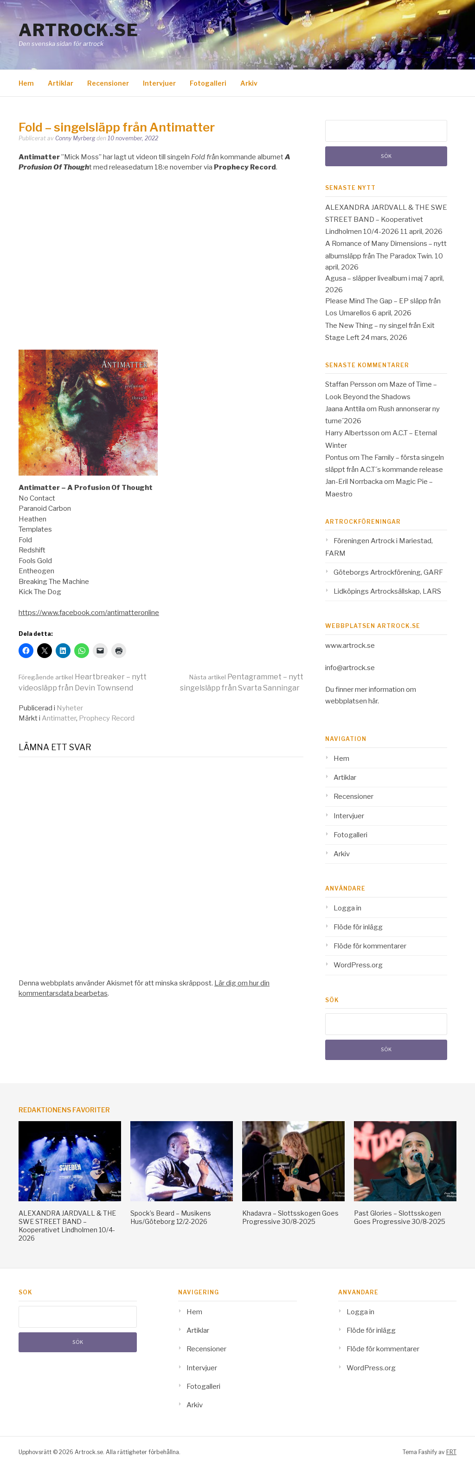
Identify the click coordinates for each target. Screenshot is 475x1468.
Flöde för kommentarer (370, 946)
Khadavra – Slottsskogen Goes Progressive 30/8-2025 (290, 1217)
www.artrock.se (350, 645)
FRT (451, 1452)
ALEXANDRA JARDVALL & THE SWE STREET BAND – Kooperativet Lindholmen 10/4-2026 (386, 219)
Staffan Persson (350, 384)
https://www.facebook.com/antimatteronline (89, 613)
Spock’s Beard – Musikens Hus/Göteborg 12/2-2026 (170, 1217)
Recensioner (108, 83)
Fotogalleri (208, 83)
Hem (26, 83)
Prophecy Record (107, 718)
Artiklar (60, 83)
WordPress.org (358, 965)
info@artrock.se (350, 668)
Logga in (347, 908)
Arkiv (248, 83)
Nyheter (70, 708)
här (373, 701)
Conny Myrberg (75, 138)
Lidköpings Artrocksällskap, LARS (387, 591)
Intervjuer (159, 83)
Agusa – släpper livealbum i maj (374, 278)
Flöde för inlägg (358, 927)
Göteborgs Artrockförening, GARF (388, 572)
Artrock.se (78, 30)
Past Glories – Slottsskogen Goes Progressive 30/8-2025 (399, 1217)
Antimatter (59, 718)
